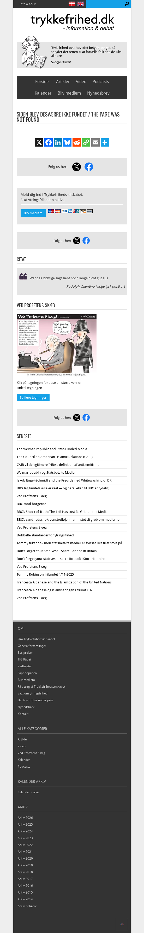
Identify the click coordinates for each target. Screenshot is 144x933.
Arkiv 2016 (25, 886)
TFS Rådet (24, 659)
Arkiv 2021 (25, 852)
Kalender (43, 93)
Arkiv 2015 (25, 892)
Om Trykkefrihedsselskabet (36, 639)
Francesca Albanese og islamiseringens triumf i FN (54, 590)
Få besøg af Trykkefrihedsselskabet (41, 686)
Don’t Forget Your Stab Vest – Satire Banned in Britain (57, 551)
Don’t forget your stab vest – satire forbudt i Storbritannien (61, 559)
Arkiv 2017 (25, 879)
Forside (42, 81)
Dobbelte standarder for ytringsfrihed (45, 535)
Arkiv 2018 (25, 872)
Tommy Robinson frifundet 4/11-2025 (45, 574)
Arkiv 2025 (25, 824)
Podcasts (101, 81)
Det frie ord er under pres (35, 700)
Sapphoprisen (27, 673)
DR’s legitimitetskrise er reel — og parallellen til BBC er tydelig (63, 488)
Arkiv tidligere (27, 906)
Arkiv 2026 (25, 818)
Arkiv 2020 (25, 858)
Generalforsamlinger (32, 646)
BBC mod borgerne (31, 504)
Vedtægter (25, 666)
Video (81, 81)
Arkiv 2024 (25, 831)
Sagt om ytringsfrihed (32, 693)
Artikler (63, 81)
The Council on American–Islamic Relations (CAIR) (55, 457)
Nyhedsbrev (98, 93)
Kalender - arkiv (28, 792)
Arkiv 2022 (25, 845)
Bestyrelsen (25, 652)
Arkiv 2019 (25, 865)
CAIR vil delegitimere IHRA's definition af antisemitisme (58, 465)
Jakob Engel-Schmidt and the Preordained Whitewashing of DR (64, 480)
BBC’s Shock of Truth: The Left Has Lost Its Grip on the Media (62, 512)
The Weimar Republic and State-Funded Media (52, 449)
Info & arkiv (28, 4)
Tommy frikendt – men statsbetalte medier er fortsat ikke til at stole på (69, 543)
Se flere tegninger (33, 397)
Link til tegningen (29, 388)
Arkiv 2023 (25, 838)
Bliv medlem (69, 93)
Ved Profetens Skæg (32, 496)
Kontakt (23, 714)
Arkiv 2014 (25, 899)
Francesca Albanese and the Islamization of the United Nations (64, 582)
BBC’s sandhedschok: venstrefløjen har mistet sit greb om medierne (68, 519)
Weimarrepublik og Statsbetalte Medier (46, 472)
